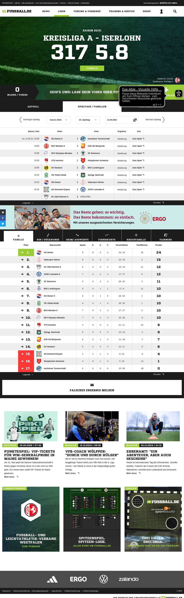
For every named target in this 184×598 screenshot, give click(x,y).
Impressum (6, 591)
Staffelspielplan (151, 107)
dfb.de (17, 3)
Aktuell (33, 107)
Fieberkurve (107, 237)
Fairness (166, 237)
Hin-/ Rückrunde (48, 237)
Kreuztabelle (136, 237)
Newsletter (85, 3)
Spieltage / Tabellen (92, 107)
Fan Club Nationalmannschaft (47, 3)
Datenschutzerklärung (21, 591)
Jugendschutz (56, 591)
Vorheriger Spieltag (29, 120)
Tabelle (92, 68)
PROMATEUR (7, 3)
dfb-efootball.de (28, 3)
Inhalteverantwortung (72, 591)
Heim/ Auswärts (77, 237)
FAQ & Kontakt (73, 3)
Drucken (158, 202)
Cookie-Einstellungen (91, 591)
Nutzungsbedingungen (40, 591)
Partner (63, 3)
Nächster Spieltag (156, 120)
